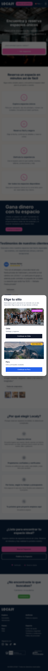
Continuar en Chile (24, 336)
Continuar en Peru (24, 369)
